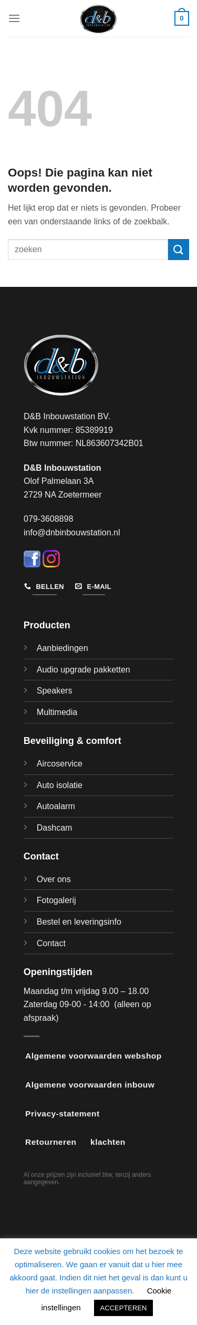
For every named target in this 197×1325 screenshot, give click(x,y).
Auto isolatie (59, 785)
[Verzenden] (178, 249)
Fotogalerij (56, 900)
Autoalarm (56, 806)
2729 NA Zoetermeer (63, 494)
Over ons (54, 879)
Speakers (54, 690)
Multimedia (57, 712)
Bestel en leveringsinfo (79, 921)
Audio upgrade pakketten (83, 669)
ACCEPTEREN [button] (123, 1308)
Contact (51, 943)
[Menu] (14, 18)
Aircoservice (59, 763)
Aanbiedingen (62, 648)
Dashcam (54, 827)
